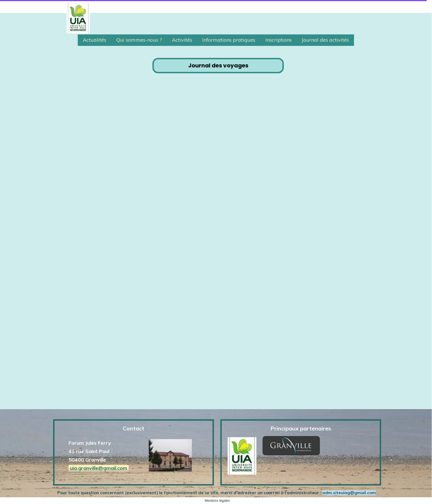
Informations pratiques (228, 40)
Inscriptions (278, 40)
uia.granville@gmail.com (99, 468)
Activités (182, 40)
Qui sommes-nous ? (139, 40)
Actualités (94, 40)
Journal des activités (325, 40)
